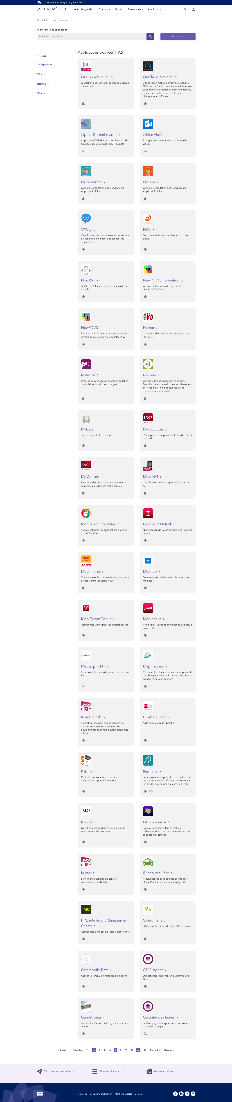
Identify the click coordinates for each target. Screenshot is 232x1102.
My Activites (153, 429)
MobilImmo (91, 571)
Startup (104, 9)
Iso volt (87, 822)
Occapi (149, 182)
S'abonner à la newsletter (55, 1071)
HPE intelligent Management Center (104, 923)
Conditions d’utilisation (101, 1094)
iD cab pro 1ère (156, 873)
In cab (86, 873)
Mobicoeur (152, 619)
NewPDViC (91, 327)
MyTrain (150, 375)
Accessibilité (81, 1094)
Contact (138, 1094)
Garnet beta (91, 1017)
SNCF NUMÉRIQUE (52, 9)
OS (38, 74)
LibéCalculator (155, 717)
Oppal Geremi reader (99, 134)
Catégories (43, 64)
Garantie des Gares (159, 1017)
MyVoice (88, 375)
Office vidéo (153, 134)
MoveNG (151, 476)
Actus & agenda (84, 9)
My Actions (91, 476)
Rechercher (177, 36)
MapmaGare (153, 666)
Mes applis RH (93, 666)
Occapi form (92, 182)
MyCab (87, 429)
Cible (40, 93)
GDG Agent (153, 970)
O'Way (87, 229)
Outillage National (158, 77)
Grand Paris (153, 920)
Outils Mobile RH (95, 77)
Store (119, 9)
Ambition (154, 9)
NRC (147, 229)
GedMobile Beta (95, 970)
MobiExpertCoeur (96, 619)
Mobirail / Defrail (157, 524)
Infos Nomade (155, 822)
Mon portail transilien (99, 524)
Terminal (41, 83)
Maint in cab (92, 717)
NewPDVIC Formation (161, 280)
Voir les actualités (161, 1071)
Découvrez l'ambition (108, 1071)
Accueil (41, 20)
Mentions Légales (123, 1094)
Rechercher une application (52, 29)
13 (145, 1050)
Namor (149, 327)
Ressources (135, 9)
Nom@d (88, 280)
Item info (151, 771)
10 (132, 1050)
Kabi (85, 771)
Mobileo (150, 571)
